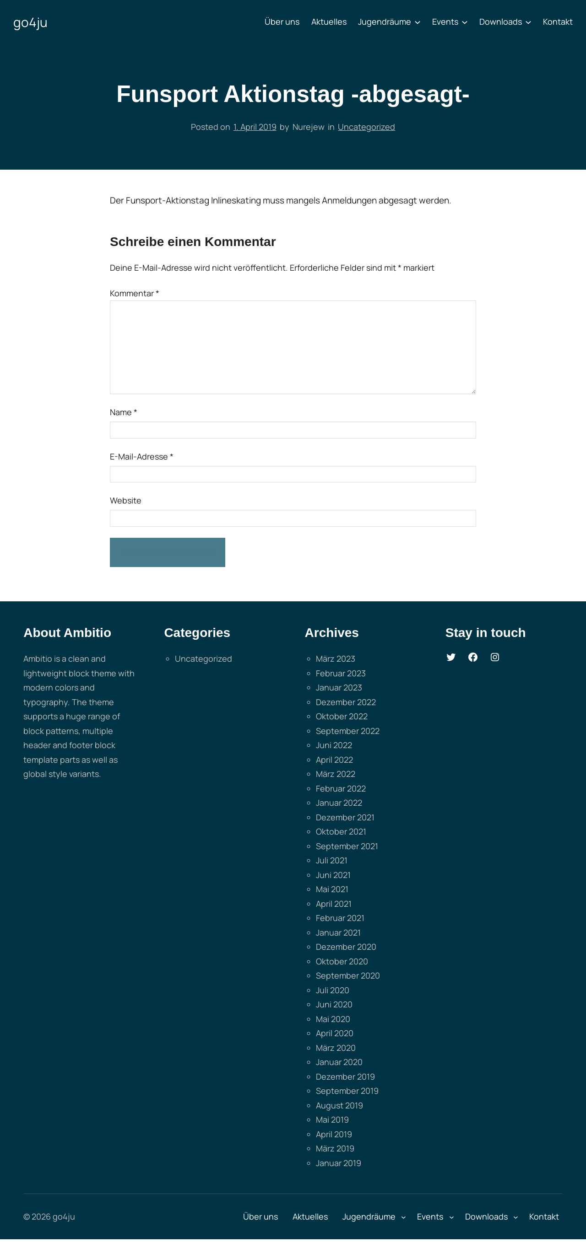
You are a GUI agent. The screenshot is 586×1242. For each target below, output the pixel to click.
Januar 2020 (339, 1061)
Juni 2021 (333, 874)
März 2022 (335, 773)
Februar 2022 (341, 788)
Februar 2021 (340, 917)
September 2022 (348, 730)
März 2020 (336, 1047)
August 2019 (339, 1105)
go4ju (30, 22)
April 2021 (334, 903)
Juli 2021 (331, 860)
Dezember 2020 (346, 946)
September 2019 (347, 1090)
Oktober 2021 (341, 831)
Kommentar (134, 293)
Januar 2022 (339, 802)
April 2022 (334, 759)
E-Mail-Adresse (142, 456)
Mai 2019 (332, 1119)
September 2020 (348, 975)
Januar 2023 (339, 687)
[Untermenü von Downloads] (528, 22)
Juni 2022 (334, 744)
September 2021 (347, 845)
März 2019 (335, 1148)
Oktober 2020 (342, 961)
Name (123, 412)
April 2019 (334, 1134)
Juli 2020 (332, 990)
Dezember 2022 (346, 701)
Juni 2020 (334, 1004)
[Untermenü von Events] (464, 22)
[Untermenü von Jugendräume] (417, 22)
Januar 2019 (338, 1162)
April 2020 (334, 1033)
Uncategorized (366, 126)
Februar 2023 (341, 673)
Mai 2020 (333, 1018)
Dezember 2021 (345, 817)
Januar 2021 (338, 932)
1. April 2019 (255, 126)
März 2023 (335, 658)
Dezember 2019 (345, 1076)
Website (125, 500)
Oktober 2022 (342, 716)
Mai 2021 (332, 888)
